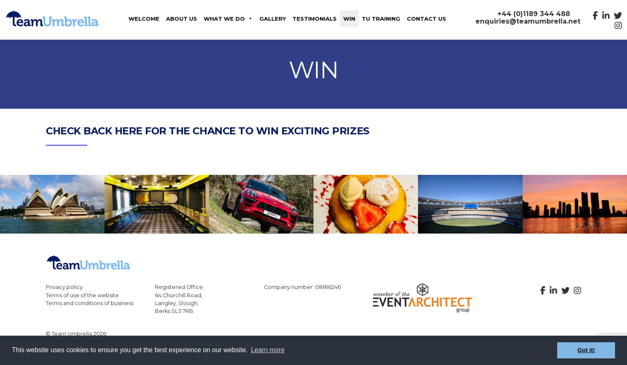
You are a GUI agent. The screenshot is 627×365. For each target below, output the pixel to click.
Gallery (272, 18)
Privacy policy (64, 287)
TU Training (381, 18)
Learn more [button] (268, 349)
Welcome (143, 18)
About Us (181, 18)
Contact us (426, 18)
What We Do (228, 18)
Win (349, 18)
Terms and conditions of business (89, 303)
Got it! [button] (586, 350)
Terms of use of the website (82, 295)
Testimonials (314, 18)
